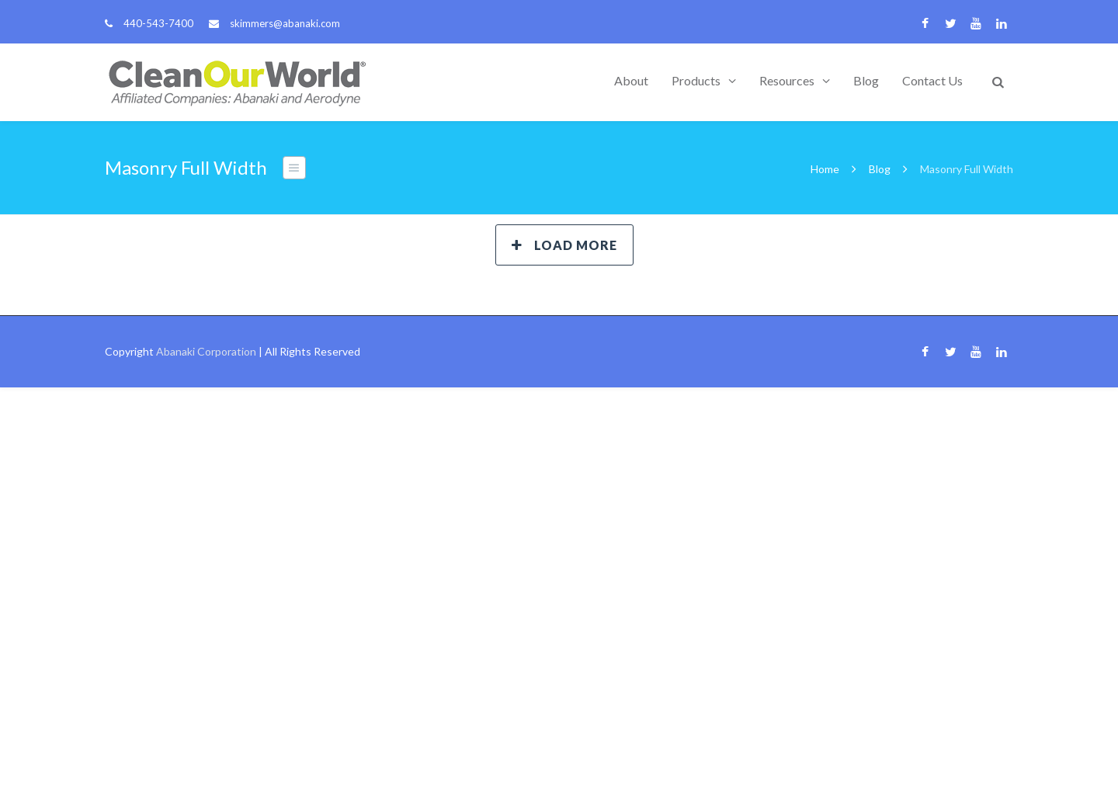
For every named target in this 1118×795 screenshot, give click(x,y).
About (631, 80)
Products (696, 80)
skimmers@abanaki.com (285, 23)
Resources (786, 80)
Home (825, 168)
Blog (866, 80)
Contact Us (932, 80)
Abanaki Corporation (206, 351)
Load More (564, 245)
